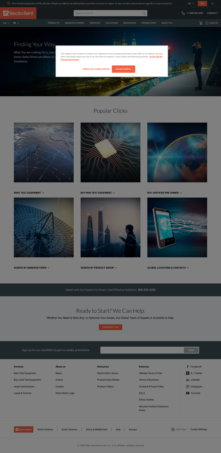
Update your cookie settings (96, 69)
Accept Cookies (123, 69)
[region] (111, 61)
